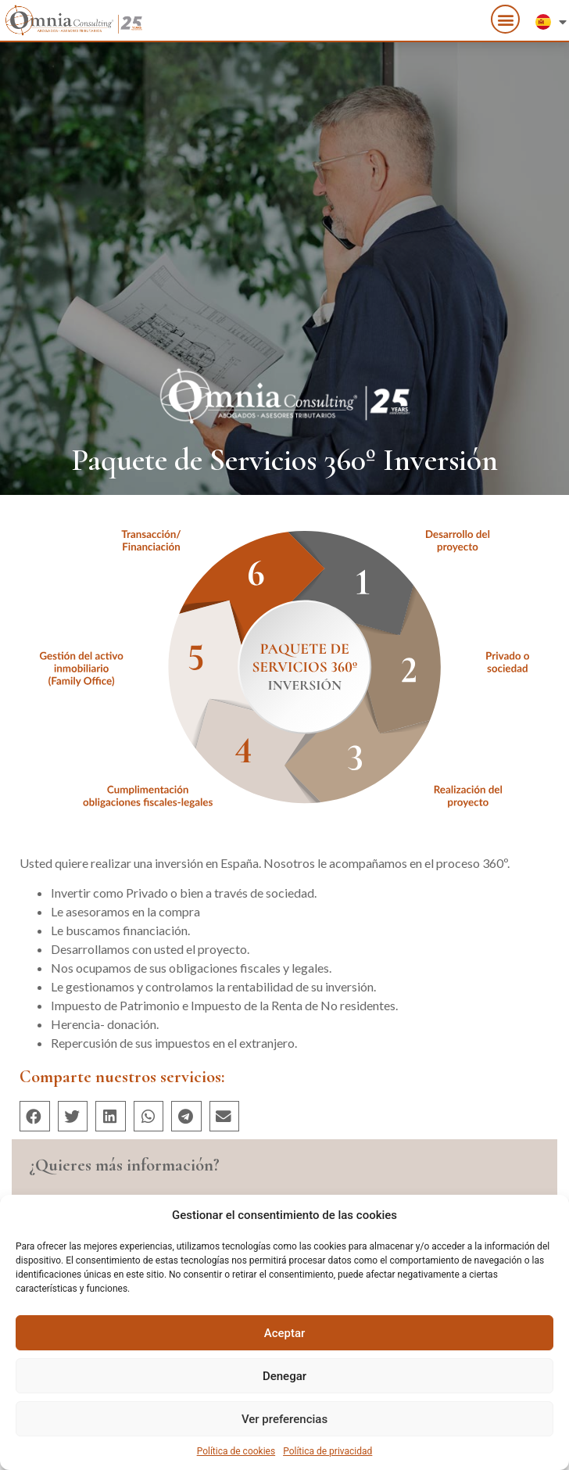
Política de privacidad (327, 1451)
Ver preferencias (284, 1419)
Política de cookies (236, 1451)
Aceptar (285, 1333)
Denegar (284, 1376)
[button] (505, 16)
